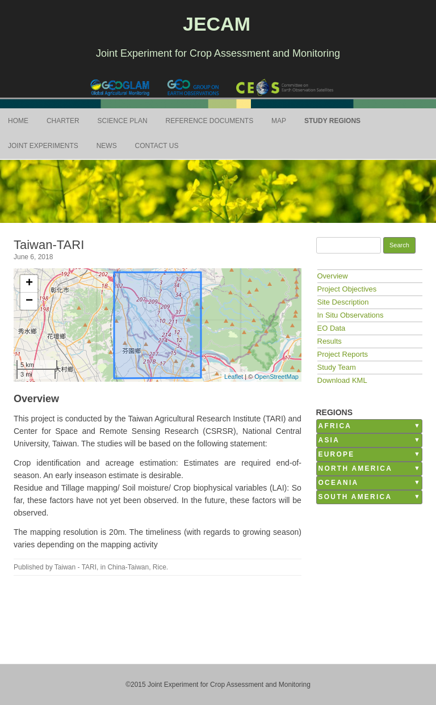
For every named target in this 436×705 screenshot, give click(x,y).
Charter (63, 121)
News (107, 146)
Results (329, 341)
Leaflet (233, 376)
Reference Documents (210, 121)
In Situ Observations (350, 315)
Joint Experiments (43, 146)
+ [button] (29, 283)
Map (278, 121)
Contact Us (157, 146)
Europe (336, 454)
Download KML (342, 380)
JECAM (216, 24)
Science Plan (123, 121)
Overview (332, 276)
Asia (329, 440)
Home (18, 121)
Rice (159, 567)
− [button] (29, 301)
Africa (335, 426)
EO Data (331, 328)
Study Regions (332, 121)
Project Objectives (347, 289)
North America (355, 468)
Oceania (338, 483)
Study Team (336, 367)
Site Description (343, 302)
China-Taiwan (128, 567)
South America (355, 497)
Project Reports (342, 354)
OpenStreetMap (276, 376)
